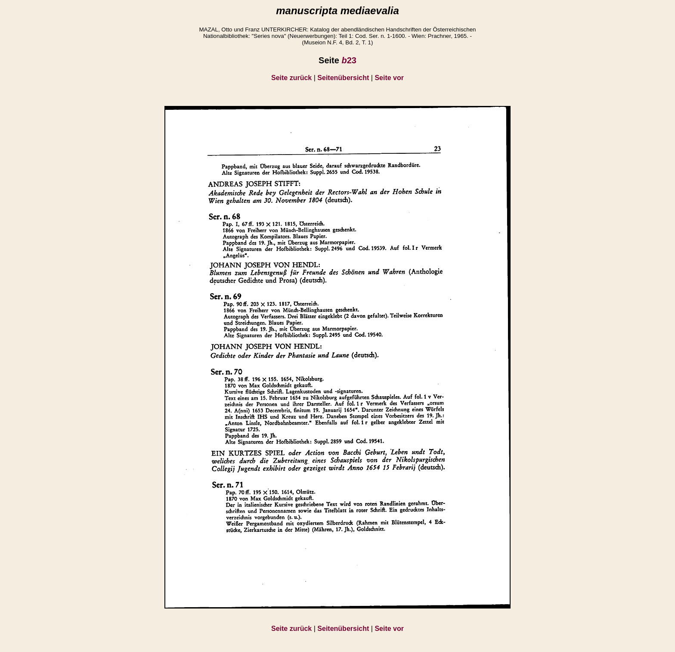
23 (348, 60)
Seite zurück (291, 77)
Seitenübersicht (343, 77)
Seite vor (389, 77)
